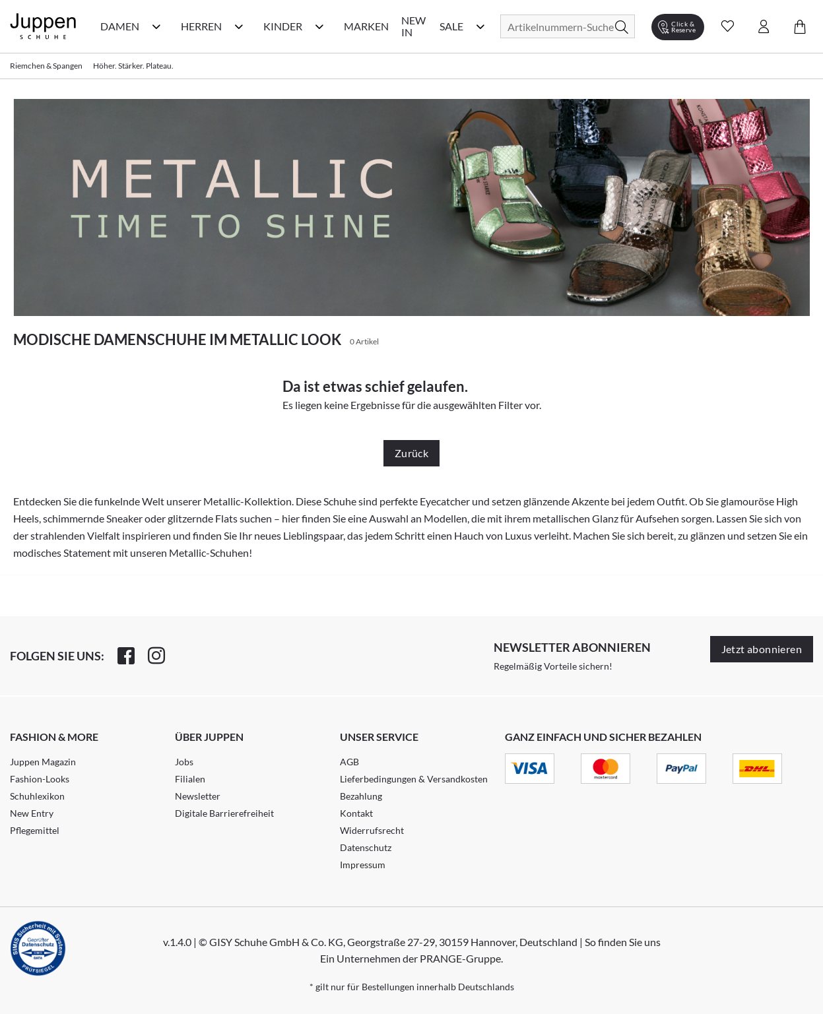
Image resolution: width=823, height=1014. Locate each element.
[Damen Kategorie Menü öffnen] (156, 26)
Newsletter (197, 796)
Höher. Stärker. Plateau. (133, 66)
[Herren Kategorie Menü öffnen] (239, 26)
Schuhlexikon (37, 796)
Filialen (190, 778)
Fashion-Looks (39, 778)
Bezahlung (361, 796)
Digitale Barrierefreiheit (224, 813)
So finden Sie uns (623, 941)
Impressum (362, 864)
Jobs (184, 761)
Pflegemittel (34, 830)
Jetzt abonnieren (761, 649)
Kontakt (356, 813)
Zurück (411, 453)
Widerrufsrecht (372, 830)
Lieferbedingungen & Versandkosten (414, 778)
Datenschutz (365, 847)
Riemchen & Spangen (46, 66)
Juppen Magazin (43, 761)
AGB (349, 761)
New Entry (31, 813)
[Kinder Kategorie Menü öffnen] (319, 26)
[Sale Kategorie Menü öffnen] (480, 26)
